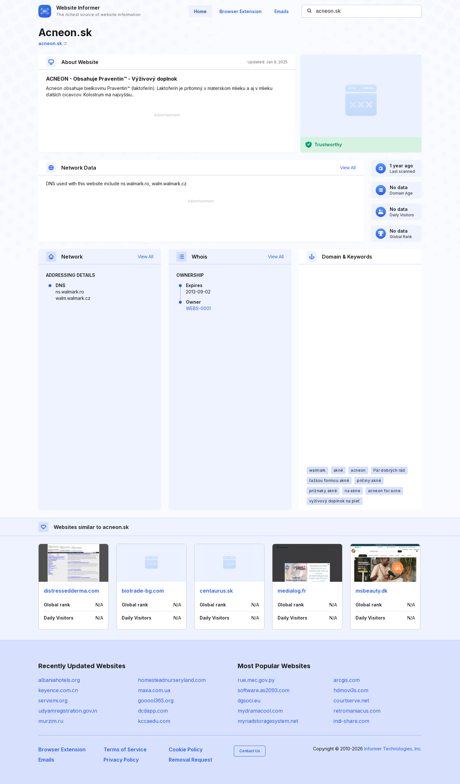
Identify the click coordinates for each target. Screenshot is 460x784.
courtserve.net (351, 700)
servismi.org (52, 700)
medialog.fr (292, 591)
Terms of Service (125, 749)
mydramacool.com (260, 711)
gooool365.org (155, 700)
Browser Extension (240, 11)
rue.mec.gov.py (256, 680)
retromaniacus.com (357, 711)
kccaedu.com (154, 721)
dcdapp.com (153, 711)
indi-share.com (351, 721)
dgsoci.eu (249, 700)
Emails (281, 11)
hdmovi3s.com (351, 690)
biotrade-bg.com (143, 591)
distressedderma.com (71, 591)
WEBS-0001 (198, 308)
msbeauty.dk (371, 591)
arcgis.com (347, 680)
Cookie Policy (186, 749)
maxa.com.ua (154, 690)
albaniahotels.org (59, 680)
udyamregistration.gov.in (67, 711)
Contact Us (249, 750)
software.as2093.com (263, 690)
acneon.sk (52, 43)
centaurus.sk (216, 591)
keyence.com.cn (58, 690)
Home (200, 11)
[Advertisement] (167, 132)
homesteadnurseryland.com (172, 680)
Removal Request (190, 759)
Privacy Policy (121, 759)
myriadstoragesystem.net (268, 721)
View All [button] (348, 167)
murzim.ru (50, 721)
